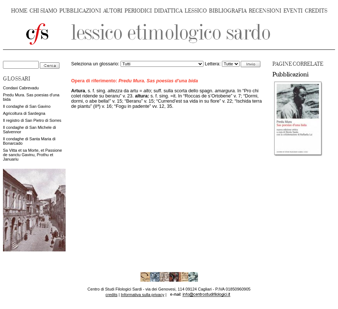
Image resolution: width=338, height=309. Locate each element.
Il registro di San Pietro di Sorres (32, 120)
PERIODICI (138, 11)
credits (111, 294)
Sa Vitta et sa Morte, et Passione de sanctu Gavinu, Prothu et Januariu (32, 154)
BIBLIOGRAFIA (228, 11)
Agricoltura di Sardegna (24, 113)
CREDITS (316, 11)
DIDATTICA (168, 11)
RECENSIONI (265, 11)
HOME (19, 11)
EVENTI (293, 11)
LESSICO (196, 11)
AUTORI (112, 11)
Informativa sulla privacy (142, 294)
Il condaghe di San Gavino (26, 106)
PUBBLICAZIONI (80, 11)
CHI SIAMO (43, 11)
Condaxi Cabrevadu (21, 88)
